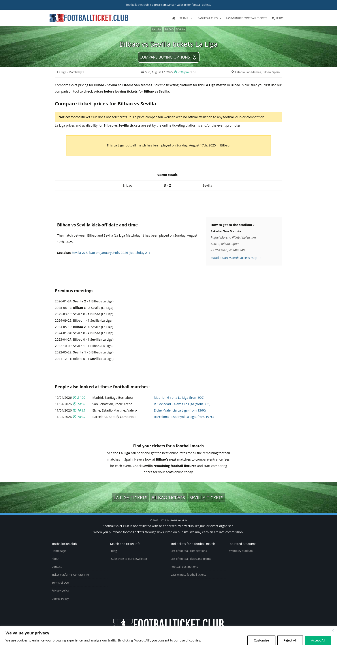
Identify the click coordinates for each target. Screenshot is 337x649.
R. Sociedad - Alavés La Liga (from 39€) (182, 404)
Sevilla (180, 29)
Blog (114, 551)
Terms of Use (60, 582)
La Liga (156, 29)
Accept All (318, 640)
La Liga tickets (130, 497)
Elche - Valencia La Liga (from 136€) (180, 410)
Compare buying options (164, 57)
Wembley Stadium (241, 551)
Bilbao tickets (168, 497)
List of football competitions (189, 551)
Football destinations (184, 567)
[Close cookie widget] (333, 630)
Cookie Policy (60, 599)
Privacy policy (60, 590)
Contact (57, 567)
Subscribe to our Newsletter (129, 559)
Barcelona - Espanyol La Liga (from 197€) (184, 417)
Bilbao (169, 29)
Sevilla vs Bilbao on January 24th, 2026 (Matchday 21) (111, 252)
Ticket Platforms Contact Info (70, 575)
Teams (184, 18)
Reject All (290, 640)
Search (279, 18)
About (55, 559)
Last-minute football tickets (246, 18)
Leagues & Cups (207, 18)
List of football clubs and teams (191, 559)
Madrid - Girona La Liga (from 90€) (179, 397)
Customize (261, 640)
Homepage (59, 551)
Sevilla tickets (206, 497)
